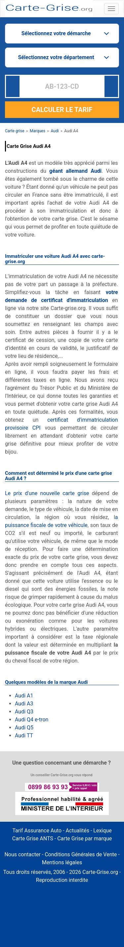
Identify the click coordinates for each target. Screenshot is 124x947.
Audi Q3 (25, 711)
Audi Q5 (25, 727)
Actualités (77, 830)
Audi (55, 131)
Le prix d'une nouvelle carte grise (47, 493)
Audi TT (24, 735)
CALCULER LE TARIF (62, 110)
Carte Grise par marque (84, 838)
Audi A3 (24, 703)
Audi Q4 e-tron (31, 719)
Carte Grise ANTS (32, 838)
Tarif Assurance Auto (37, 830)
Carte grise (14, 131)
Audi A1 (24, 695)
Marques (37, 131)
